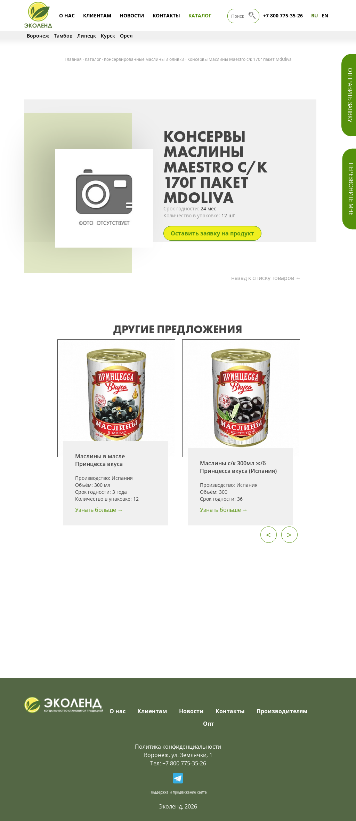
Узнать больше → (99, 510)
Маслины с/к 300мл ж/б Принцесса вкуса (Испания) (238, 467)
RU (314, 15)
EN (325, 15)
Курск (108, 35)
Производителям (282, 711)
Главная (73, 59)
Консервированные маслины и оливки (144, 59)
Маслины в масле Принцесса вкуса (100, 460)
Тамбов (63, 35)
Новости (132, 15)
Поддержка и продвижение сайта (178, 792)
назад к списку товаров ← (266, 278)
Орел (126, 35)
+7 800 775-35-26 (283, 15)
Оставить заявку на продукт (212, 233)
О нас (67, 15)
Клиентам (97, 15)
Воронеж (38, 35)
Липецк (86, 35)
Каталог (199, 15)
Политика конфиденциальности (178, 746)
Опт (208, 723)
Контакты (166, 15)
